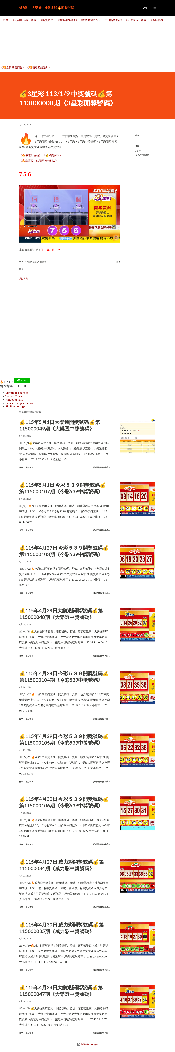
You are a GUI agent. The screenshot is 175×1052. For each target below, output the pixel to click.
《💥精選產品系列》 (38, 67)
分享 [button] (137, 135)
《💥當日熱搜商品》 (12, 67)
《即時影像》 (158, 20)
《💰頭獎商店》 (52, 155)
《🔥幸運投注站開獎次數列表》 (38, 160)
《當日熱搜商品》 (113, 20)
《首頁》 (5, 20)
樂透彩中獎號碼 (142, 155)
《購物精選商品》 (90, 20)
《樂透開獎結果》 (68, 20)
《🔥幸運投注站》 (30, 155)
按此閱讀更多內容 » (101, 467)
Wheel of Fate (14, 399)
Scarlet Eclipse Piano (19, 403)
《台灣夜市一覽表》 (136, 20)
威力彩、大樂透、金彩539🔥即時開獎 (46, 8)
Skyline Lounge (15, 406)
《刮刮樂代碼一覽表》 (25, 20)
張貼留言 (23, 278)
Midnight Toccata (16, 392)
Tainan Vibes (13, 396)
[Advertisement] (82, 44)
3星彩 (137, 151)
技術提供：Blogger (87, 1044)
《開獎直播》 (48, 20)
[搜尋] (145, 7)
